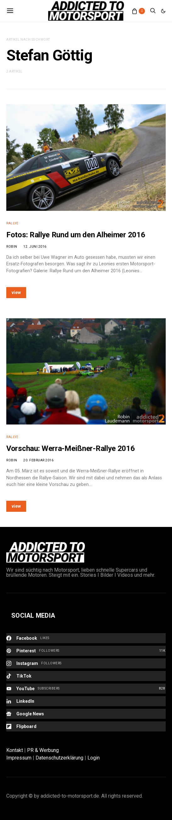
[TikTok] (86, 676)
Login (93, 758)
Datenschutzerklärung (59, 758)
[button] (163, 11)
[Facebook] (86, 638)
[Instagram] (86, 663)
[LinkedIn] (86, 701)
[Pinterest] (86, 651)
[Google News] (86, 714)
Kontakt (14, 750)
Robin (11, 246)
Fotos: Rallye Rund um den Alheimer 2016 (75, 234)
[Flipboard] (86, 726)
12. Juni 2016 (35, 246)
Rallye (12, 223)
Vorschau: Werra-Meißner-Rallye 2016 (70, 448)
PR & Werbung (43, 750)
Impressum (18, 758)
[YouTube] (86, 689)
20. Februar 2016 (38, 460)
